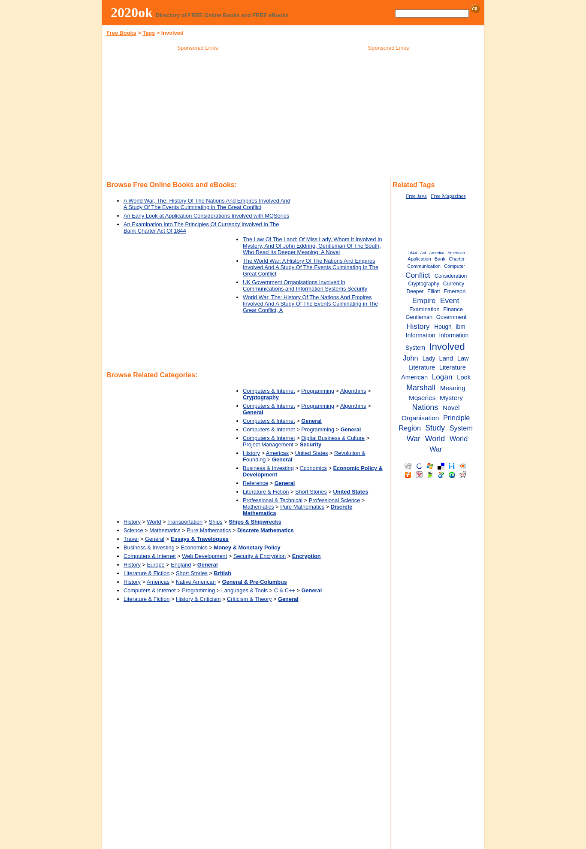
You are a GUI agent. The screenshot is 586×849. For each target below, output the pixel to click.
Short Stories (311, 491)
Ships (216, 521)
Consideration (451, 276)
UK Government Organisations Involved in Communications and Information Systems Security (305, 285)
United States (311, 453)
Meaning (452, 387)
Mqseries (422, 397)
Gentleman (418, 317)
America (436, 252)
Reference (255, 483)
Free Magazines (448, 196)
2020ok (132, 12)
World (154, 521)
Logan (442, 377)
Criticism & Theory (249, 599)
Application (419, 258)
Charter (457, 258)
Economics (313, 468)
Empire (424, 300)
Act (423, 252)
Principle (456, 417)
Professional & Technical (272, 500)
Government (451, 317)
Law (463, 358)
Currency (453, 284)
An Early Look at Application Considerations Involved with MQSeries (206, 215)
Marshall (420, 387)
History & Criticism (198, 599)
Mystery (451, 397)
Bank (440, 258)
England (181, 564)
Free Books (121, 33)
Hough (442, 327)
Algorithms (353, 391)
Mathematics (258, 506)
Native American (196, 582)
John (410, 358)
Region (410, 428)
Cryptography (423, 284)
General (155, 539)
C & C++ (284, 590)
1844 (412, 252)
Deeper (415, 291)
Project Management (268, 444)
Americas (277, 453)
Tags (148, 33)
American (456, 252)
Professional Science (334, 500)
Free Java (416, 196)
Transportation (184, 521)
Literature (421, 367)
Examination (424, 309)
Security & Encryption (259, 556)
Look (464, 377)
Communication (424, 266)
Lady (429, 358)
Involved (447, 346)
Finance (453, 309)
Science (133, 530)
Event (449, 300)
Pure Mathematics (302, 506)
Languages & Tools (244, 590)
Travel (131, 539)
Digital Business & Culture (333, 438)
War (413, 438)
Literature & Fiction (266, 491)
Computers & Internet (269, 391)
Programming (317, 391)
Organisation (420, 417)
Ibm (460, 327)
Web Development (204, 556)
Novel (451, 407)
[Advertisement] (198, 115)
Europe (155, 564)
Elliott (433, 291)
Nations (425, 407)
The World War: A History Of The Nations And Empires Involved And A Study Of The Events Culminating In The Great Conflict (310, 267)
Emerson (454, 291)
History (251, 453)
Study (435, 428)
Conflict (417, 275)
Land (446, 358)
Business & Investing (268, 468)
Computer (454, 266)
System (461, 428)
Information (420, 335)
